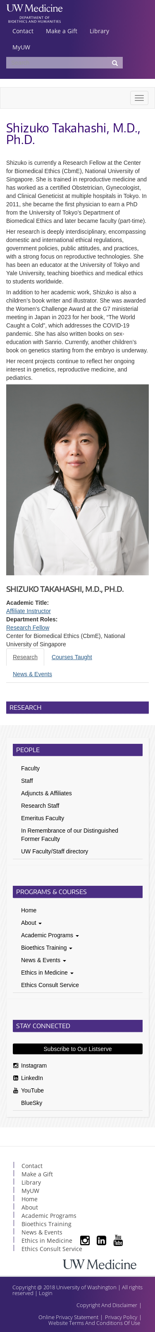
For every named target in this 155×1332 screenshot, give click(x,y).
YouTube (32, 1090)
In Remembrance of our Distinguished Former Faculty (69, 834)
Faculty (30, 768)
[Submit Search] (115, 62)
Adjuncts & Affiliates (46, 793)
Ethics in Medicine (47, 972)
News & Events (43, 960)
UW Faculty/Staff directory (54, 851)
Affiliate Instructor (28, 611)
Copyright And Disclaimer (106, 1305)
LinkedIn (32, 1078)
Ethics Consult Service (50, 985)
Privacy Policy (121, 1317)
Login (45, 1293)
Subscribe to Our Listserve (78, 1049)
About (31, 922)
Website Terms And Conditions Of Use (94, 1323)
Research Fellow (27, 627)
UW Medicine (34, 9)
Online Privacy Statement (68, 1317)
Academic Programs (50, 935)
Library (99, 31)
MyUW (21, 47)
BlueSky (31, 1103)
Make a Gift (61, 31)
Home (28, 910)
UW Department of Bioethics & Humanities (34, 18)
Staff (27, 780)
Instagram (34, 1065)
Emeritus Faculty (42, 818)
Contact (22, 31)
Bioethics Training (46, 947)
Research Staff (40, 805)
